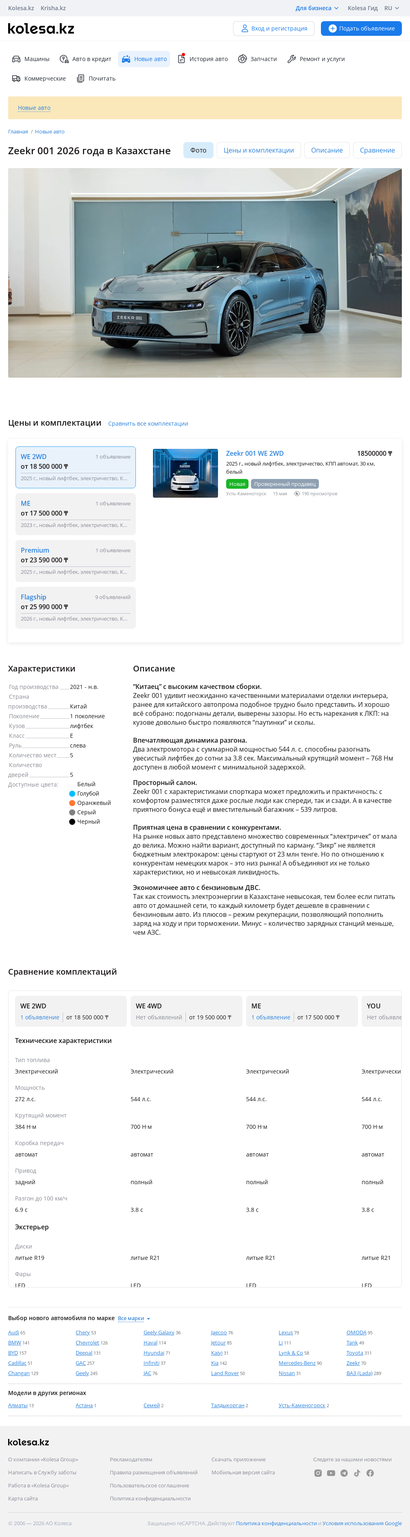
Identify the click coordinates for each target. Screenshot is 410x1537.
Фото (198, 150)
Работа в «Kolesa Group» (38, 1485)
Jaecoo (219, 1332)
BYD (13, 1352)
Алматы (18, 1405)
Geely (82, 1373)
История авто (202, 59)
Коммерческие (38, 78)
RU (393, 8)
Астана (84, 1405)
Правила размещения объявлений (154, 1472)
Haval (150, 1342)
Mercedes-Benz (297, 1362)
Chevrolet (87, 1342)
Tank (352, 1342)
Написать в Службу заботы (42, 1472)
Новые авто (50, 131)
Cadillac (17, 1362)
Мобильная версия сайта (243, 1472)
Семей (152, 1405)
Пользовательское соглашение (149, 1485)
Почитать (96, 78)
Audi (13, 1332)
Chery (83, 1332)
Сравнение (377, 150)
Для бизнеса (318, 8)
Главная (18, 131)
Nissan (287, 1373)
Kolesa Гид (363, 8)
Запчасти (257, 59)
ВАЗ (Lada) (360, 1373)
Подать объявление (361, 28)
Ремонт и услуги (316, 59)
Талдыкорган (227, 1405)
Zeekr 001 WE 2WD (255, 453)
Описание (327, 150)
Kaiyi (216, 1352)
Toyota (355, 1352)
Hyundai (154, 1352)
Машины (30, 59)
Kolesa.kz (21, 8)
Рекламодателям (131, 1459)
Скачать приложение (239, 1459)
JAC (147, 1373)
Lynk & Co (291, 1352)
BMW (14, 1342)
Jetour (218, 1342)
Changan (19, 1373)
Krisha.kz (53, 8)
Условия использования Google (362, 1523)
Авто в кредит (85, 59)
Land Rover (225, 1373)
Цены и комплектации (259, 150)
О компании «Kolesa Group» (43, 1459)
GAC (81, 1362)
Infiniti (151, 1362)
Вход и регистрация (274, 28)
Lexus (286, 1332)
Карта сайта (23, 1498)
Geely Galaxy (159, 1332)
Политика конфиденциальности (150, 1498)
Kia (214, 1362)
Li (281, 1342)
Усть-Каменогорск (302, 1405)
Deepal (84, 1352)
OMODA (356, 1332)
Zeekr (353, 1362)
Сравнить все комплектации (148, 423)
